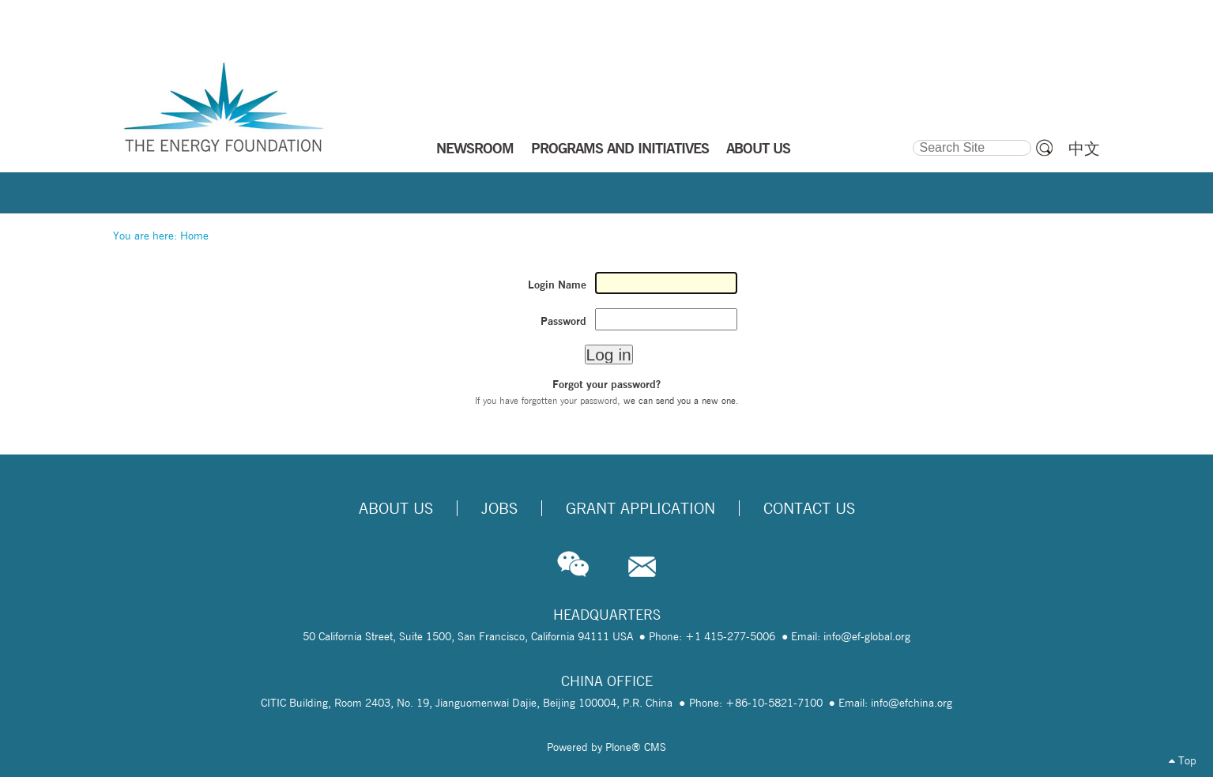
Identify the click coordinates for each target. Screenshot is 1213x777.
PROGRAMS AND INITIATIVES (620, 147)
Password (563, 321)
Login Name (557, 284)
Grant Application (640, 508)
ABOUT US (758, 147)
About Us (396, 508)
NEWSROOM (475, 147)
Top (1182, 760)
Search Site (911, 137)
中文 (1084, 148)
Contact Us (809, 508)
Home (194, 235)
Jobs (499, 508)
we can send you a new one (679, 400)
